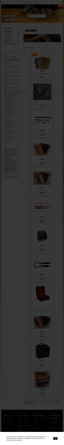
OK (55, 438)
